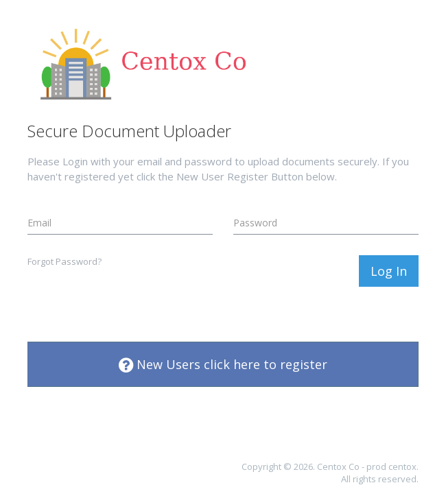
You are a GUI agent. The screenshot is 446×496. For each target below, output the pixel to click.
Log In (389, 271)
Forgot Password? (64, 261)
